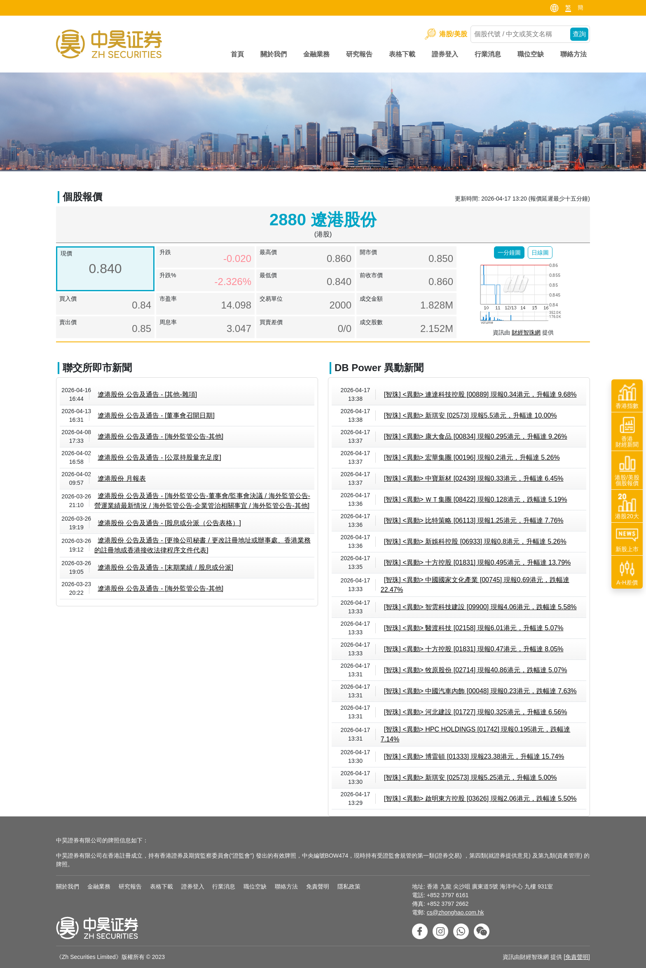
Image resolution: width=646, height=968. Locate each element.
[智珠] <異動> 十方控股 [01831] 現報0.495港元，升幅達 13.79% (477, 562)
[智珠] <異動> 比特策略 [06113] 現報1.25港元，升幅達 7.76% (474, 520)
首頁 (237, 54)
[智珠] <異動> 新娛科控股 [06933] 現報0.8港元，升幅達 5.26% (475, 541)
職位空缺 (530, 54)
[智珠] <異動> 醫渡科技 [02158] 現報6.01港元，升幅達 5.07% (474, 627)
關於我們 (273, 54)
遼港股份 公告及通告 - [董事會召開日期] (156, 415)
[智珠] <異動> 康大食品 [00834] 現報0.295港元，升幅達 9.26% (475, 436)
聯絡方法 (573, 54)
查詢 (579, 33)
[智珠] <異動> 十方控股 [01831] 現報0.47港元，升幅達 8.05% (474, 648)
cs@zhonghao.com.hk (455, 912)
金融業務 (316, 54)
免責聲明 (317, 886)
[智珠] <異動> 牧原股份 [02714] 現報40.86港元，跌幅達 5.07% (475, 669)
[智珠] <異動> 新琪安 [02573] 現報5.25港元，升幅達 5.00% (470, 777)
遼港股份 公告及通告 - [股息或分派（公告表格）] (169, 522)
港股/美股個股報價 (627, 470)
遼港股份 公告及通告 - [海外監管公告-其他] (160, 436)
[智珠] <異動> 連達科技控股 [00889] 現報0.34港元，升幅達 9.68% (480, 394)
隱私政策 (348, 886)
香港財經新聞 (627, 432)
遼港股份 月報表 (121, 478)
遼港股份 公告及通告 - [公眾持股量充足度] (159, 457)
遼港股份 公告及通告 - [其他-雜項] (147, 394)
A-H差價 (627, 572)
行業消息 (488, 54)
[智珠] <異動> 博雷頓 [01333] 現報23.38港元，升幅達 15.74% (474, 756)
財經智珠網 (526, 332)
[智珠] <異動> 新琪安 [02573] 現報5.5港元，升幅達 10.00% (470, 415)
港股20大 (627, 506)
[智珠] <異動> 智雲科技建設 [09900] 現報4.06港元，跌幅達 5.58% (480, 606)
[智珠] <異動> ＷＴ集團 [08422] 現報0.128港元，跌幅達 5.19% (475, 499)
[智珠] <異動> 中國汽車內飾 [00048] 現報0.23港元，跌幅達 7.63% (480, 690)
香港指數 (627, 396)
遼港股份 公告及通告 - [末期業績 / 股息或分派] (165, 567)
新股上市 (627, 539)
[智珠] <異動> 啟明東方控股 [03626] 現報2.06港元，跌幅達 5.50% (480, 798)
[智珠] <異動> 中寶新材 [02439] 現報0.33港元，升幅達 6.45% (474, 478)
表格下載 (402, 54)
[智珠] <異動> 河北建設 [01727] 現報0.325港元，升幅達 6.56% (475, 711)
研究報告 (359, 54)
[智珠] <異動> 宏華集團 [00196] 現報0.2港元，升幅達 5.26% (472, 457)
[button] (509, 252)
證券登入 (445, 54)
